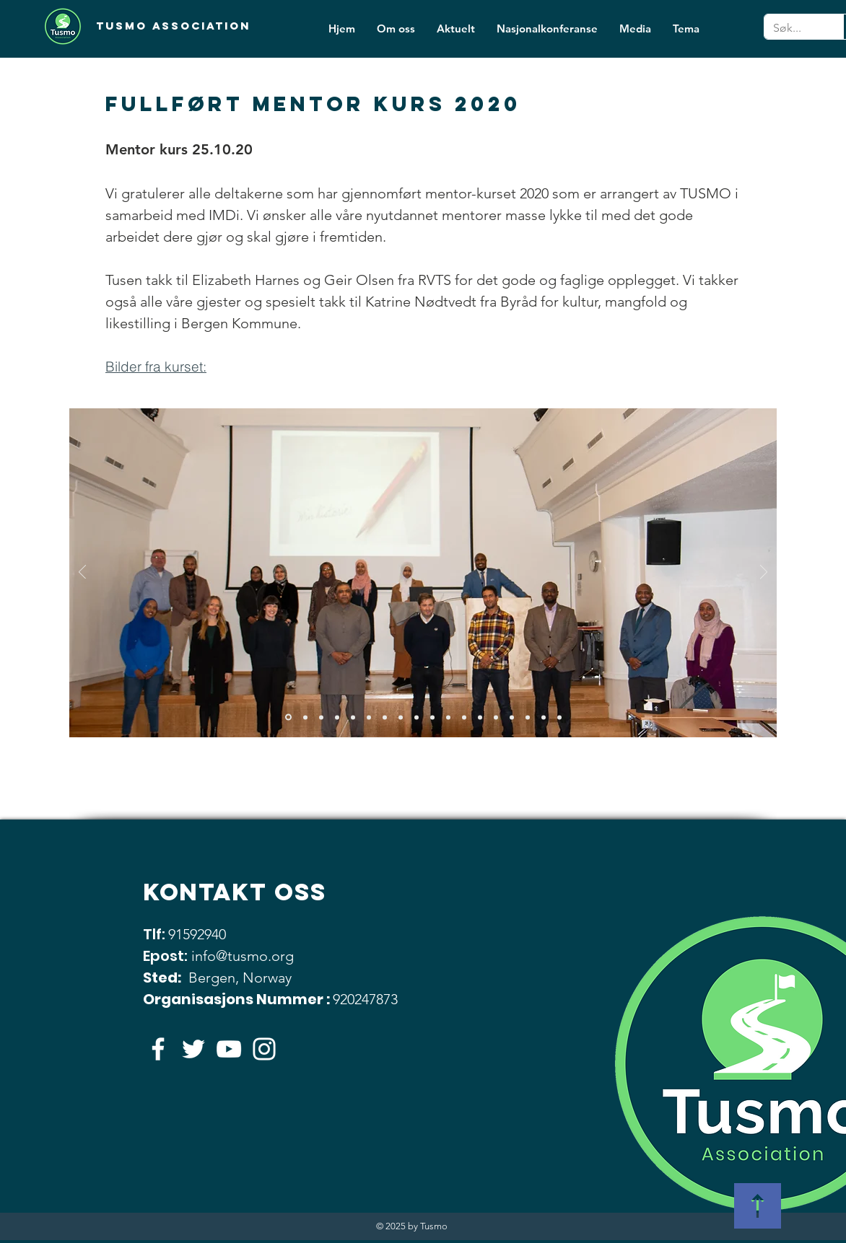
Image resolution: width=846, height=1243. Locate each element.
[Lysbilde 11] (448, 717)
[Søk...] (793, 28)
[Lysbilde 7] (385, 717)
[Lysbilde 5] (353, 717)
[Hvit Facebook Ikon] (158, 1049)
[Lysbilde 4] (337, 717)
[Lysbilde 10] (432, 717)
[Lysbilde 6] (369, 717)
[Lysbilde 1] (288, 717)
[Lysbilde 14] (496, 717)
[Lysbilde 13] (480, 717)
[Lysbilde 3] (321, 717)
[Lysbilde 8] (400, 717)
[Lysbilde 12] (464, 717)
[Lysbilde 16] (528, 717)
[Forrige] (82, 573)
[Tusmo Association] (173, 26)
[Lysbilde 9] (416, 717)
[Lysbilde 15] (512, 717)
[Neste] (763, 573)
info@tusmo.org (242, 956)
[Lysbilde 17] (543, 717)
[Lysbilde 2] (305, 717)
